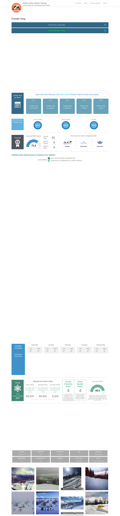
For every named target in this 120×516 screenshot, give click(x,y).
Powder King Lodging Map (56, 25)
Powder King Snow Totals (56, 30)
